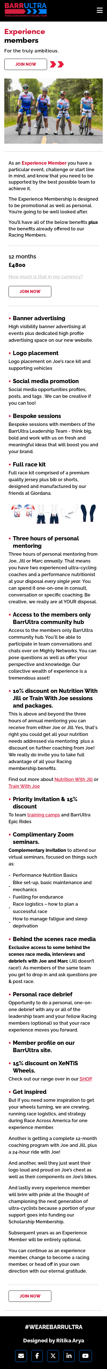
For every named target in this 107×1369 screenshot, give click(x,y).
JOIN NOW (25, 64)
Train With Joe (24, 786)
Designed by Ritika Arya (53, 1340)
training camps (43, 815)
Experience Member (44, 163)
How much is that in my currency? (46, 276)
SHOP (86, 1079)
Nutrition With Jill (73, 779)
